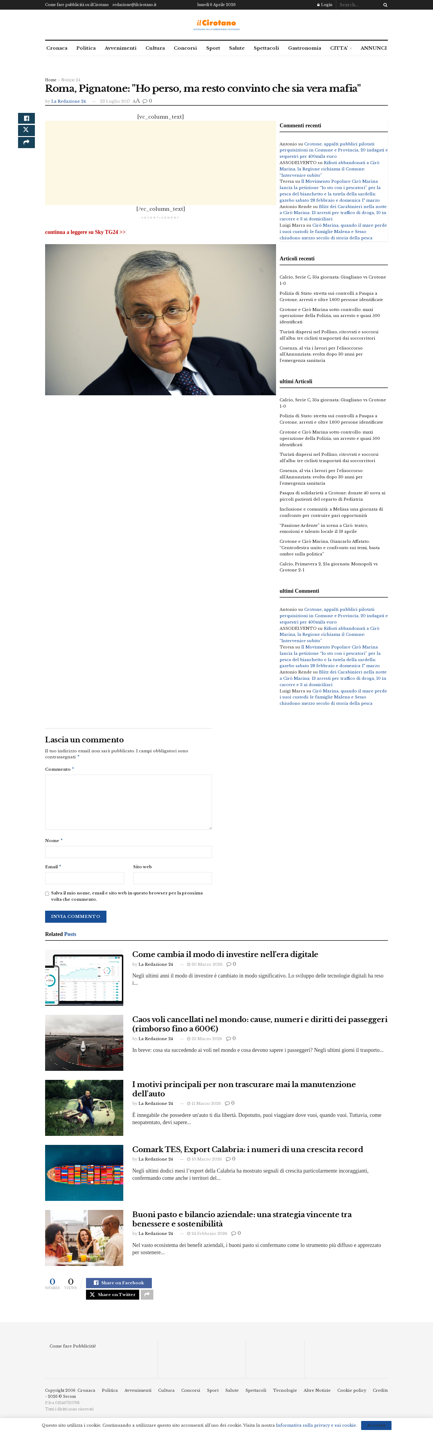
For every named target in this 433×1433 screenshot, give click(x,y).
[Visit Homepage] (216, 25)
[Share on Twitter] (26, 134)
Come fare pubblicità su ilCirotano (77, 4)
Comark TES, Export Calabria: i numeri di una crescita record (248, 1152)
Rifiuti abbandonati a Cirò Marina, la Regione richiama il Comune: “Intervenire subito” (329, 169)
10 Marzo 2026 (204, 1161)
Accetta (376, 1425)
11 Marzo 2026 (204, 1105)
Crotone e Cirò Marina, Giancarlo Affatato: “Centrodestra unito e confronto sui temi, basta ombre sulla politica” (330, 548)
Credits (380, 1395)
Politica (86, 48)
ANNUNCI (374, 48)
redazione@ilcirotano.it (134, 4)
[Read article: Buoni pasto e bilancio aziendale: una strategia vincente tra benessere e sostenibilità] (84, 1240)
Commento (60, 770)
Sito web (142, 868)
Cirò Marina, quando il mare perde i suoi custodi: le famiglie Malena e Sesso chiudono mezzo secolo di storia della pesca (333, 232)
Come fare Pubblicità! (73, 1351)
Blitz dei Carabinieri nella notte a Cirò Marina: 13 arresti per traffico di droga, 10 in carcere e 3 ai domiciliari (333, 213)
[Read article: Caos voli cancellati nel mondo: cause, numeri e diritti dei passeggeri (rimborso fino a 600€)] (84, 1045)
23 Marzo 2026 (204, 1041)
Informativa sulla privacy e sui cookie (316, 1425)
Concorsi (185, 48)
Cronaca (56, 48)
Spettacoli (266, 48)
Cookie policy (351, 1395)
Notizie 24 (70, 80)
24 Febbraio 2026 (207, 1236)
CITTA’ (339, 48)
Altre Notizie (317, 1395)
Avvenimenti (121, 48)
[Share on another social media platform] (26, 149)
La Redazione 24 (68, 101)
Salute (237, 48)
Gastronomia (304, 48)
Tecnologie (285, 1395)
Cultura (155, 48)
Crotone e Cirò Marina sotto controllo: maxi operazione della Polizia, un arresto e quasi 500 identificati (330, 316)
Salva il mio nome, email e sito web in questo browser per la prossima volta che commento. (127, 898)
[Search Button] (384, 5)
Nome (54, 842)
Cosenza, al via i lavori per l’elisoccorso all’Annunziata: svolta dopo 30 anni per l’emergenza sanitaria (321, 354)
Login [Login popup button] (324, 4)
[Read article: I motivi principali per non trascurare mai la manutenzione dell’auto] (84, 1110)
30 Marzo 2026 (205, 966)
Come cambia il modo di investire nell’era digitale (225, 957)
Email (53, 869)
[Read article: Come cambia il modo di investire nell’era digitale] (84, 980)
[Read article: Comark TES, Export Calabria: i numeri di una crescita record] (84, 1175)
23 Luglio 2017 (115, 101)
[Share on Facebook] (26, 120)
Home (51, 80)
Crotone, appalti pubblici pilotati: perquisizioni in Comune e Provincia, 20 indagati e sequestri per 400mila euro (334, 150)
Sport (213, 48)
